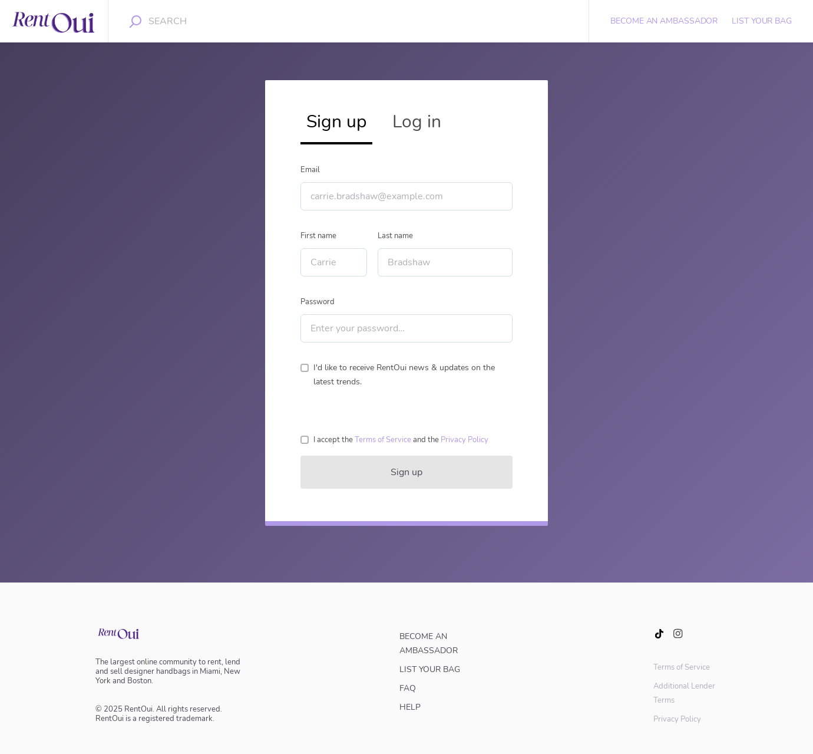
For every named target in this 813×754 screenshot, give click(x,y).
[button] (383, 439)
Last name (395, 236)
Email (310, 169)
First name (318, 236)
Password (317, 302)
